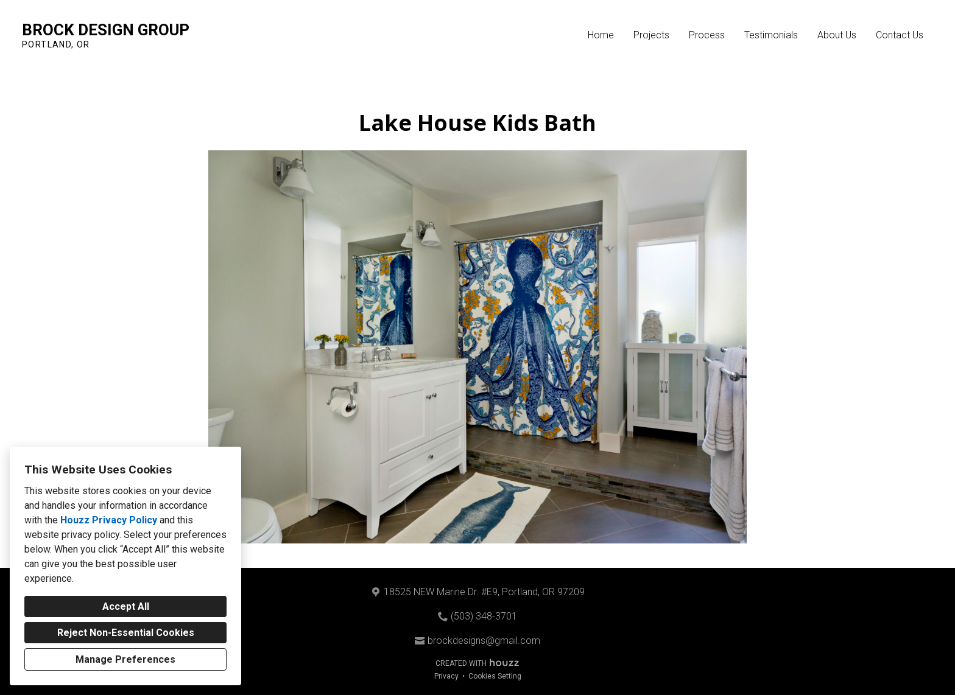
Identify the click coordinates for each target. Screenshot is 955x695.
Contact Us (899, 35)
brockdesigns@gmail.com (484, 640)
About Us (836, 35)
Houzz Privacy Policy (108, 520)
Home (601, 35)
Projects (651, 35)
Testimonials (771, 35)
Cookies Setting (494, 676)
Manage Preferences (125, 659)
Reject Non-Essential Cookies (125, 632)
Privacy (446, 676)
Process (707, 35)
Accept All (125, 606)
